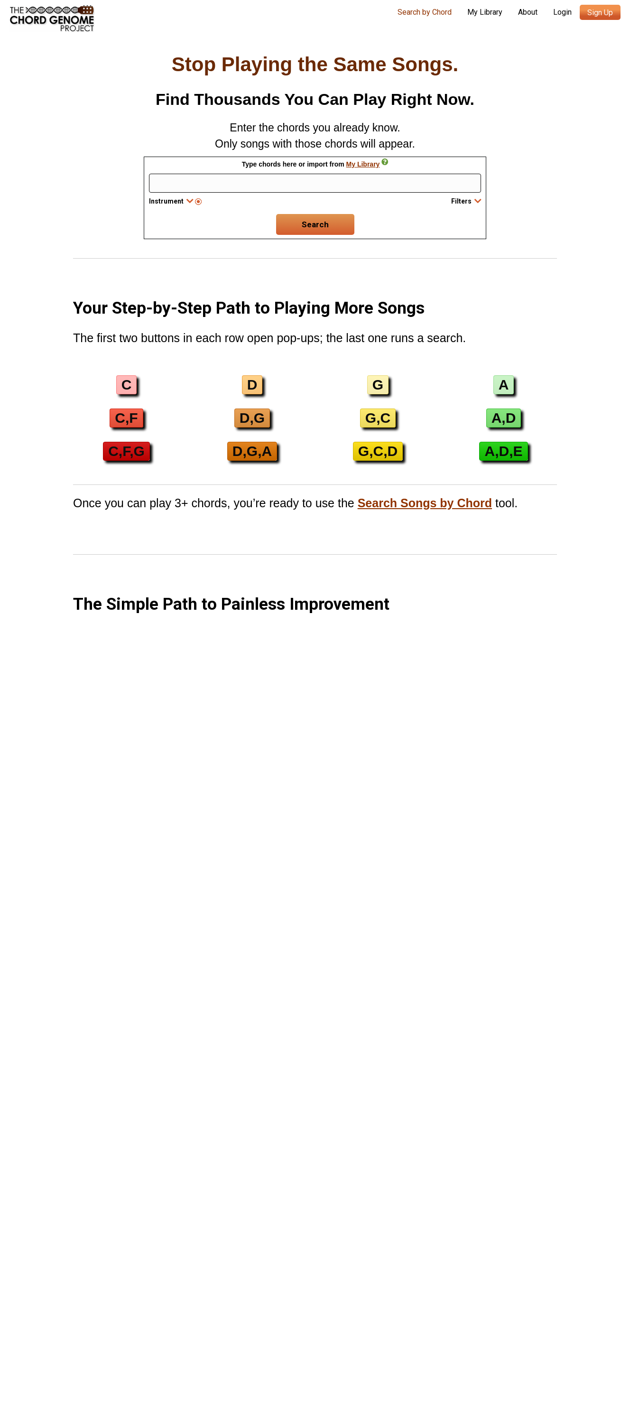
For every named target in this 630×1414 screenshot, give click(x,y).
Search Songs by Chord (425, 503)
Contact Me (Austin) (99, 1337)
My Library (484, 12)
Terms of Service (334, 1368)
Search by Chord (425, 12)
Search (315, 224)
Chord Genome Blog (100, 1321)
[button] (126, 384)
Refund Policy (496, 1356)
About (527, 12)
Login (562, 12)
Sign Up (600, 12)
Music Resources (94, 1353)
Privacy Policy (443, 1356)
